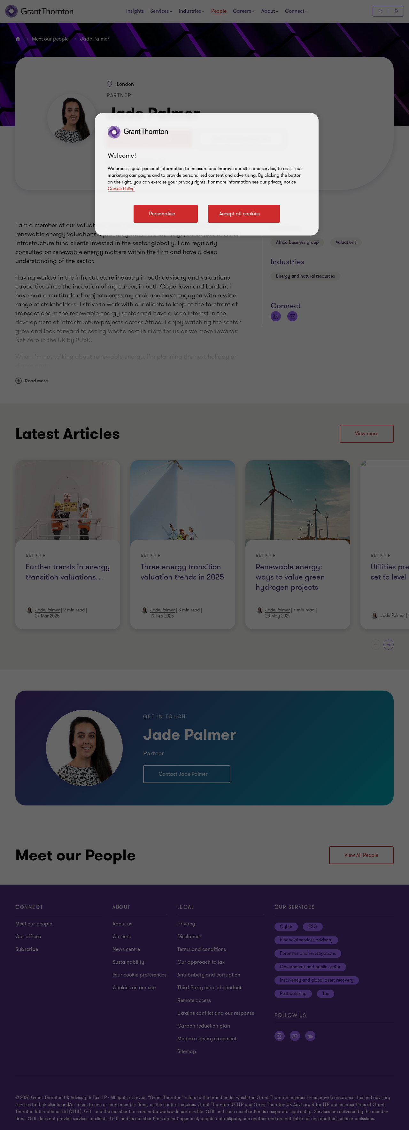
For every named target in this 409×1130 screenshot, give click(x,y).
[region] (207, 174)
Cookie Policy (121, 189)
